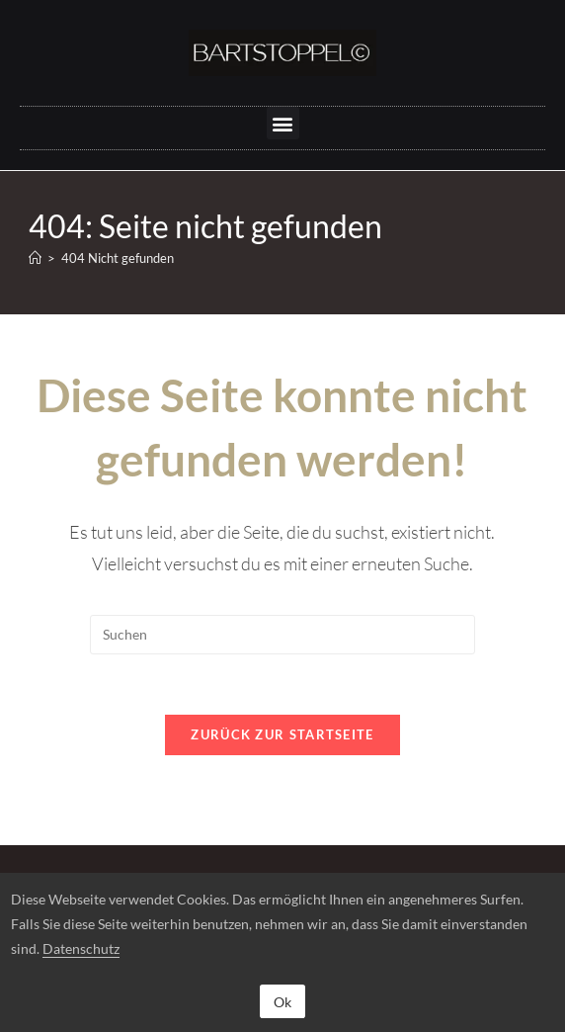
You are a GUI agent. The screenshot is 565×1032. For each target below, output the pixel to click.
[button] (283, 123)
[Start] (35, 258)
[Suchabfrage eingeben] (282, 634)
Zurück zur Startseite (282, 734)
